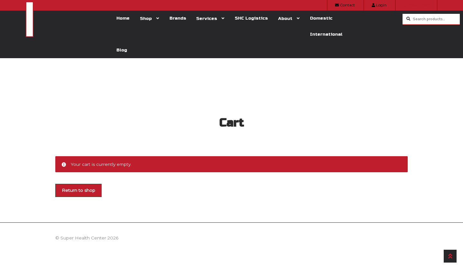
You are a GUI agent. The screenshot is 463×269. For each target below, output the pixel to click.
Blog (121, 50)
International (326, 34)
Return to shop (78, 190)
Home (123, 18)
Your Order (416, 5)
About (285, 18)
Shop (146, 18)
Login (379, 5)
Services (206, 18)
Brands (177, 18)
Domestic (321, 18)
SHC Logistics (251, 18)
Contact (345, 5)
